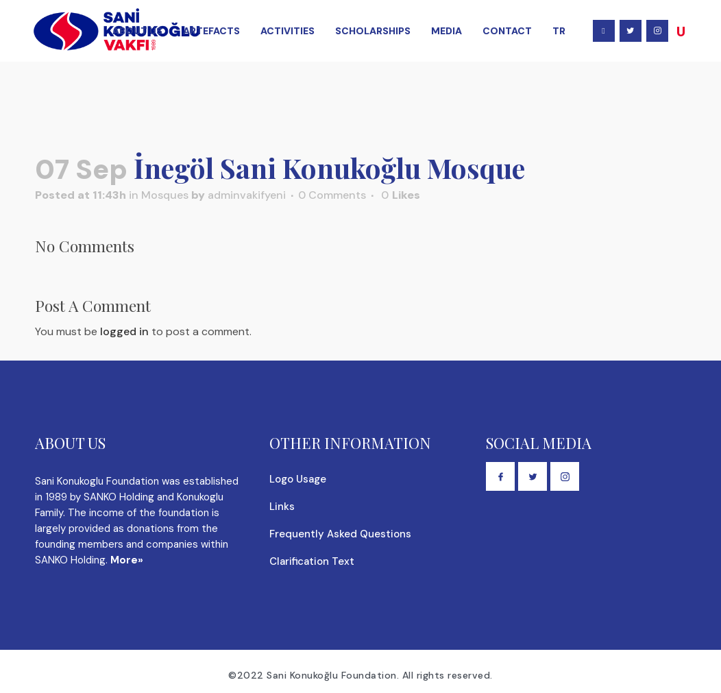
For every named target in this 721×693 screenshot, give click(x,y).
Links (282, 506)
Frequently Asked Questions (340, 534)
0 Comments (332, 195)
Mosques (164, 195)
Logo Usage (297, 479)
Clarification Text (311, 561)
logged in (124, 331)
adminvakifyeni (247, 195)
